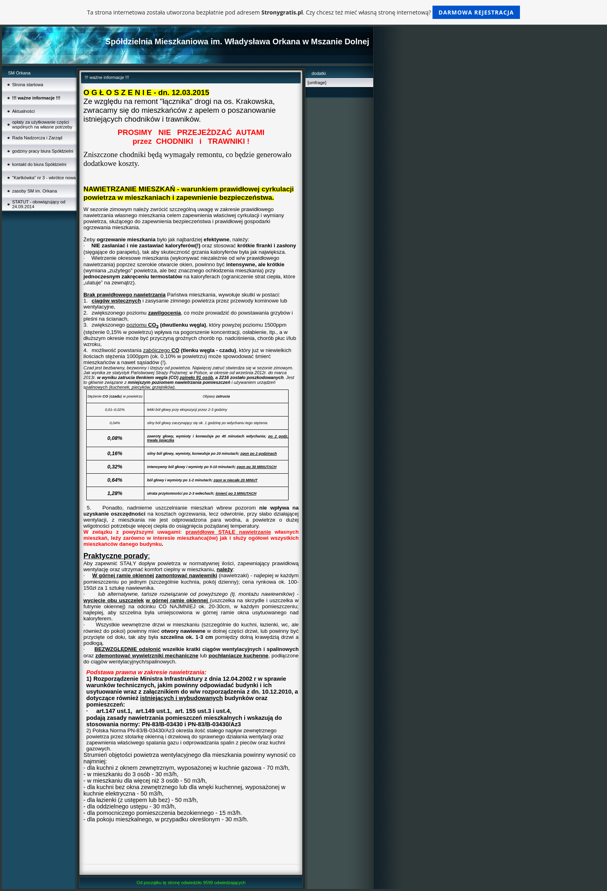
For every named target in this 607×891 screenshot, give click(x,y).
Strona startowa (27, 84)
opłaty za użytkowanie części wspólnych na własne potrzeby (42, 124)
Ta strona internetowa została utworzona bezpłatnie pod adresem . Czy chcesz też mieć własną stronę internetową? (303, 12)
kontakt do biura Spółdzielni (39, 164)
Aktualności (23, 111)
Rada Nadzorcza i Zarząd (37, 137)
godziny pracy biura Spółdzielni (42, 151)
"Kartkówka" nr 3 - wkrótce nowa (44, 177)
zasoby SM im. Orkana (34, 191)
